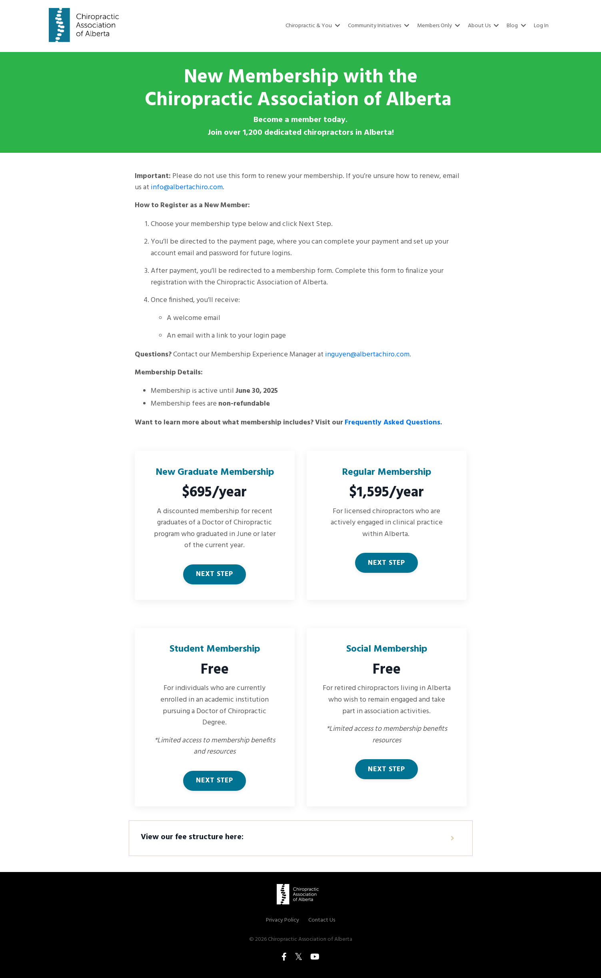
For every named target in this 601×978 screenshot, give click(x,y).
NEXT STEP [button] (214, 576)
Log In (541, 25)
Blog (516, 26)
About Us (484, 26)
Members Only (439, 26)
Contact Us (321, 924)
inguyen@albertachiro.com (368, 355)
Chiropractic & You (315, 26)
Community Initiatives (380, 26)
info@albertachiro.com (187, 187)
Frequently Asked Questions (400, 424)
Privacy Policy (282, 924)
